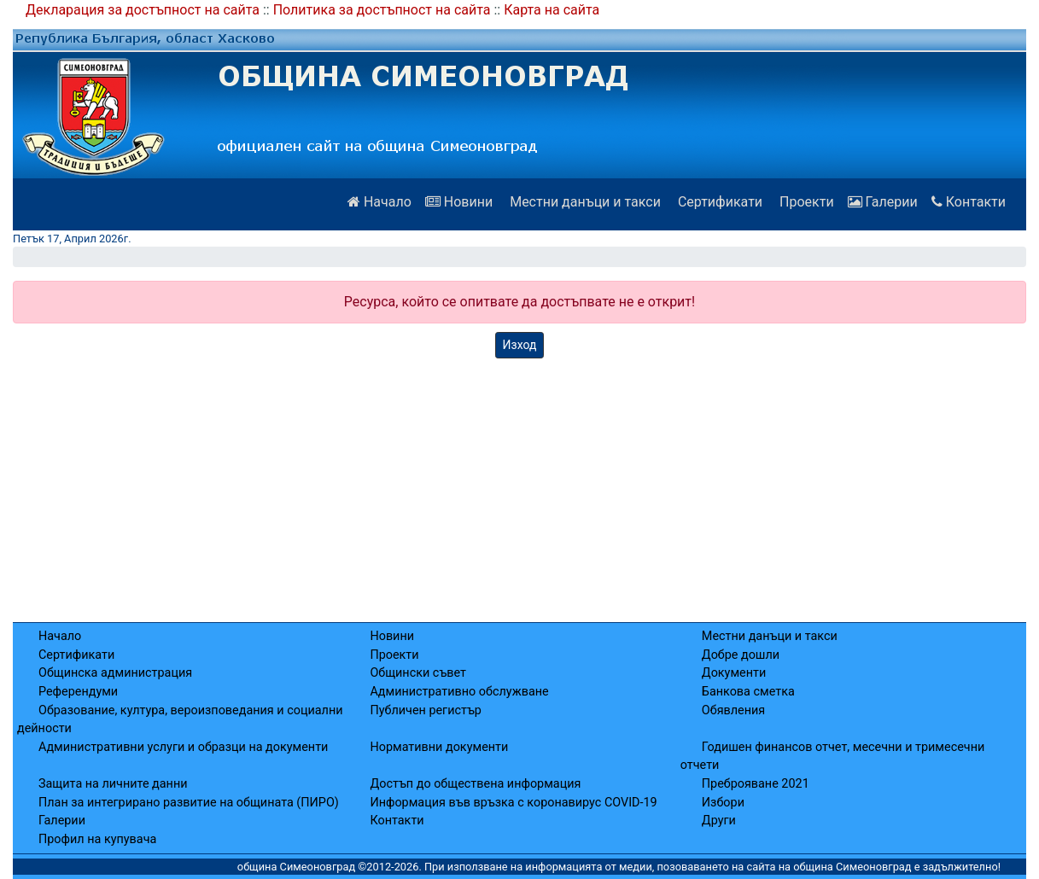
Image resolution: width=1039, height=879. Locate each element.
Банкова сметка (748, 691)
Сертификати (718, 202)
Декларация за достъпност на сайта (143, 10)
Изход (520, 345)
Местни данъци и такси (583, 202)
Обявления (733, 710)
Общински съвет (418, 673)
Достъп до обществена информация (475, 784)
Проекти (805, 202)
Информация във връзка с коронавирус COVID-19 (513, 802)
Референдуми (78, 691)
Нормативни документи (439, 747)
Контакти (968, 202)
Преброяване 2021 (755, 784)
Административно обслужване (459, 691)
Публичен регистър (426, 710)
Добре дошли (740, 655)
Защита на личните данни (113, 784)
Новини (459, 202)
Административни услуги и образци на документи (183, 747)
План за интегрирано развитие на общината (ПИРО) (188, 802)
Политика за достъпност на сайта (382, 10)
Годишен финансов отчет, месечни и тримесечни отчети (832, 756)
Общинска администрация (115, 673)
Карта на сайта (551, 10)
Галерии (883, 202)
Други (719, 820)
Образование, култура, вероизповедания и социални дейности (180, 719)
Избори (723, 802)
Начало (379, 202)
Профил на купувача (97, 839)
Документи (734, 673)
